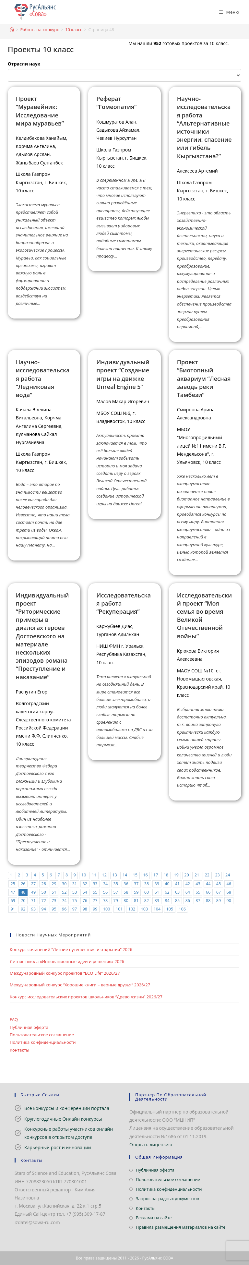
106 (182, 909)
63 (177, 892)
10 (83, 875)
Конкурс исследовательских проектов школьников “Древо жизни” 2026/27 (86, 997)
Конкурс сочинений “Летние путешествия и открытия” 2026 (71, 949)
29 (54, 883)
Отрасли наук (24, 64)
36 (126, 883)
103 (144, 909)
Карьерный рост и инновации (57, 1147)
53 (74, 892)
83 (156, 900)
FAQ (14, 1019)
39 (156, 883)
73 (54, 900)
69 (12, 900)
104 (157, 909)
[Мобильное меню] (226, 12)
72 (44, 900)
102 (132, 909)
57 (115, 892)
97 (74, 909)
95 (54, 909)
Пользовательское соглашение (42, 1035)
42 (187, 883)
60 (146, 892)
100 (106, 909)
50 (44, 892)
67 (218, 892)
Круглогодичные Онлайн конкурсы (63, 1119)
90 (229, 900)
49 (33, 892)
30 (64, 883)
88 (208, 900)
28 (44, 883)
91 (12, 909)
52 (64, 892)
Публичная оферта (29, 1027)
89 (218, 900)
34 (105, 883)
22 (207, 875)
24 (227, 875)
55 (95, 892)
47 (12, 892)
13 (114, 875)
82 (146, 900)
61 (156, 892)
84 (167, 900)
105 (169, 909)
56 (105, 892)
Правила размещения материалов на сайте (180, 1227)
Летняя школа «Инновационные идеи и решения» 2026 (67, 961)
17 (155, 875)
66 (208, 892)
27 (33, 883)
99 (95, 909)
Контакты (19, 1050)
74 (64, 900)
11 (94, 875)
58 (126, 892)
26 (23, 883)
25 (12, 883)
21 (197, 875)
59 (136, 892)
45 (218, 883)
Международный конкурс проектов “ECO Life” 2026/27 (65, 973)
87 (198, 900)
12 (104, 875)
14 (125, 875)
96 (64, 909)
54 (84, 892)
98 (84, 909)
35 (115, 883)
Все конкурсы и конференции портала (66, 1108)
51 (54, 892)
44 (208, 883)
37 (136, 883)
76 (84, 900)
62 (167, 892)
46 (229, 883)
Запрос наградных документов (167, 1198)
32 (84, 883)
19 (176, 875)
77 (95, 900)
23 (217, 875)
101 (119, 909)
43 (198, 883)
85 (177, 900)
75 (74, 900)
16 (145, 875)
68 (229, 892)
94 (44, 909)
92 (23, 909)
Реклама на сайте (154, 1218)
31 (74, 883)
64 (187, 892)
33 (95, 883)
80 (126, 900)
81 (136, 900)
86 (187, 900)
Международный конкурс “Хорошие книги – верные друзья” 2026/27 (80, 985)
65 (198, 892)
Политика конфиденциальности (43, 1042)
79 (115, 900)
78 (105, 900)
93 (33, 909)
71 (33, 900)
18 (166, 875)
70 (23, 900)
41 (177, 883)
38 (146, 883)
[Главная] (12, 29)
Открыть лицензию (150, 1144)
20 (186, 875)
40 (167, 883)
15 (135, 875)
